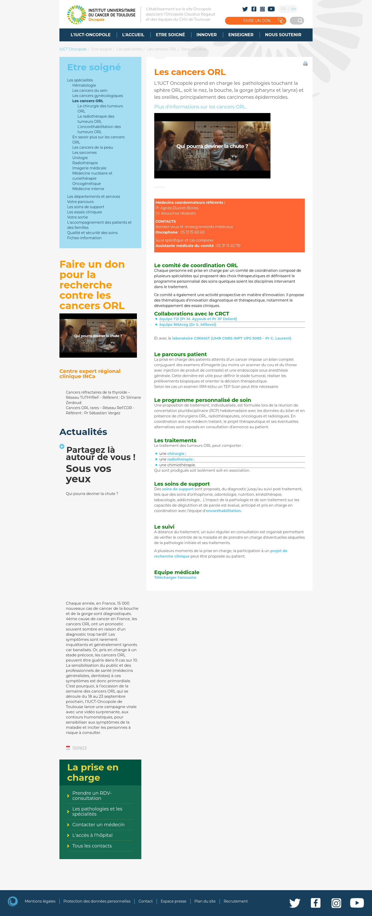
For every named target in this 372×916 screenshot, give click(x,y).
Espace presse (173, 901)
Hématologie (84, 85)
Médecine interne (88, 188)
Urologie (80, 157)
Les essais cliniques (84, 212)
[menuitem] (91, 34)
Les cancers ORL (162, 49)
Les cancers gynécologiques (97, 95)
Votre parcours (80, 201)
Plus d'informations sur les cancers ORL (200, 107)
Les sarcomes (84, 152)
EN (293, 9)
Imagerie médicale (89, 168)
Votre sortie (77, 217)
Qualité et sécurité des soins (92, 232)
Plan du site (205, 901)
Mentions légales (40, 901)
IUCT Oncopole (73, 49)
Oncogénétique (86, 183)
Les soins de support (85, 207)
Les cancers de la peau (92, 147)
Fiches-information (84, 238)
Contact (145, 901)
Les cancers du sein (89, 90)
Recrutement (236, 901)
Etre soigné (101, 49)
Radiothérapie (85, 163)
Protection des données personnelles (97, 901)
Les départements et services (93, 196)
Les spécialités (129, 49)
